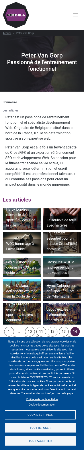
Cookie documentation (42, 404)
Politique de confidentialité (42, 399)
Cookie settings (40, 414)
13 (64, 331)
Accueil (7, 33)
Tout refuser (40, 427)
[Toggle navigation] (75, 15)
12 (53, 331)
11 (41, 331)
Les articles (11, 110)
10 (30, 331)
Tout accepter (40, 440)
